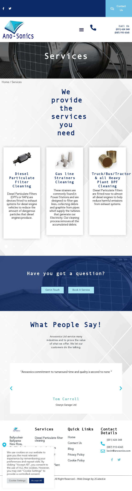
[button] (81, 29)
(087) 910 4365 (122, 33)
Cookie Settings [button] (17, 481)
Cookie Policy (76, 469)
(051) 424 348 (122, 29)
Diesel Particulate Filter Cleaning (22, 188)
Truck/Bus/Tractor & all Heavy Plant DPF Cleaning (111, 188)
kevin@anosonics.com (118, 459)
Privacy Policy (76, 463)
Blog (71, 457)
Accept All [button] (36, 481)
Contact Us (74, 451)
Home (5, 90)
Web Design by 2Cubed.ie (91, 487)
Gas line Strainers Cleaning (64, 186)
